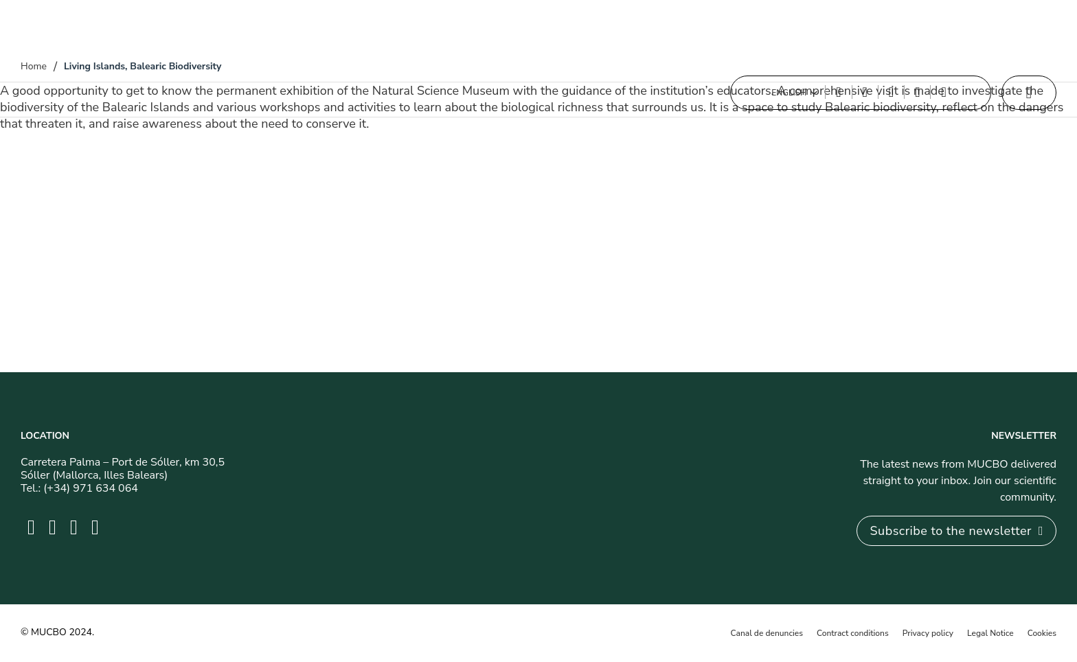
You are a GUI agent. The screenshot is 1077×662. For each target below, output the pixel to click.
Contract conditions (853, 633)
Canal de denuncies (767, 633)
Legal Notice (990, 633)
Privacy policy (928, 633)
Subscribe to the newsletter (956, 531)
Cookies (1042, 633)
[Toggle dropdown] (814, 93)
